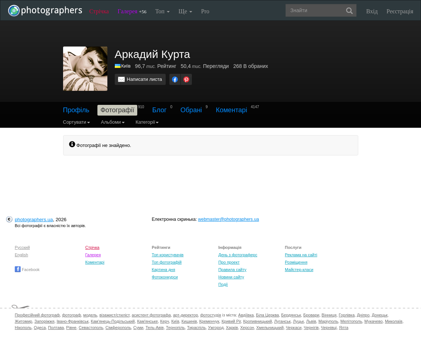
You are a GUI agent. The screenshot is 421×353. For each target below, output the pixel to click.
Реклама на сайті (301, 255)
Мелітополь (351, 321)
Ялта (343, 327)
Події (223, 284)
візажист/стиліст (114, 315)
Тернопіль (175, 327)
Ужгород (216, 327)
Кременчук (209, 321)
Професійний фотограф (37, 315)
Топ (162, 11)
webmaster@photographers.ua (228, 219)
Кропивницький (257, 321)
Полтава (56, 327)
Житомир (23, 321)
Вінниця (329, 315)
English (21, 255)
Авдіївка (246, 315)
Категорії (147, 122)
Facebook (27, 269)
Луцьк (298, 321)
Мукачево (374, 321)
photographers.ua (34, 219)
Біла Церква (267, 315)
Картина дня (163, 269)
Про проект (228, 262)
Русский (22, 247)
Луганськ (282, 321)
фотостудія (210, 315)
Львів (311, 321)
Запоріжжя (44, 321)
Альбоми (113, 122)
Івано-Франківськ (73, 321)
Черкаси (293, 327)
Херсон (247, 327)
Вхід (372, 11)
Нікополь (23, 327)
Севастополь (91, 327)
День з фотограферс (238, 255)
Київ (126, 66)
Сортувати (76, 122)
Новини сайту (231, 277)
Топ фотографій (167, 262)
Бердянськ (291, 315)
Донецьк (379, 315)
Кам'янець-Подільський (113, 321)
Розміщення (296, 262)
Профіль (76, 110)
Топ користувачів (167, 255)
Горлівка (347, 315)
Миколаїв (394, 321)
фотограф (71, 315)
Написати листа (144, 79)
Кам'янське (147, 321)
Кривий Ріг (231, 321)
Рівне (71, 327)
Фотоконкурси (164, 277)
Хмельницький (270, 327)
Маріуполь (328, 321)
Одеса (40, 327)
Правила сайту (232, 269)
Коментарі (231, 110)
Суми (138, 327)
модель (90, 315)
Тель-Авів (154, 327)
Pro (205, 11)
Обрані (191, 110)
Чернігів (311, 327)
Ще (185, 11)
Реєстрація (400, 11)
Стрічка (99, 11)
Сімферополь (118, 327)
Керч (164, 321)
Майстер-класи (299, 269)
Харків (232, 327)
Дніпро (363, 315)
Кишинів (189, 321)
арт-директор (185, 315)
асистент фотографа (151, 315)
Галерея (132, 11)
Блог (159, 110)
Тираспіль (196, 327)
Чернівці (329, 327)
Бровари (311, 315)
